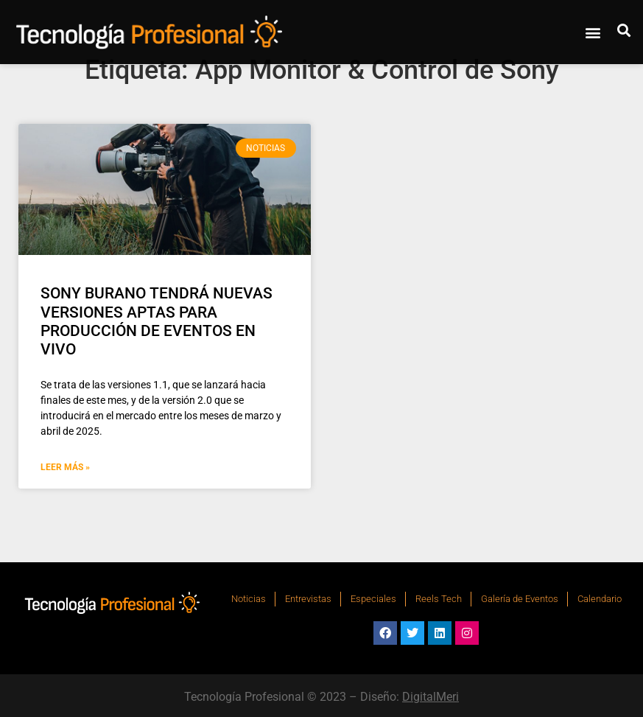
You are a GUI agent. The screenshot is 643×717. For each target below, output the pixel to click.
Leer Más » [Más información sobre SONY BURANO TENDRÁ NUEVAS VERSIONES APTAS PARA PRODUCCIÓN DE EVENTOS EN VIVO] (65, 467)
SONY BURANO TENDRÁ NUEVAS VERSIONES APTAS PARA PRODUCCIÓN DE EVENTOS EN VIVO (157, 321)
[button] (593, 33)
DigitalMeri (430, 697)
